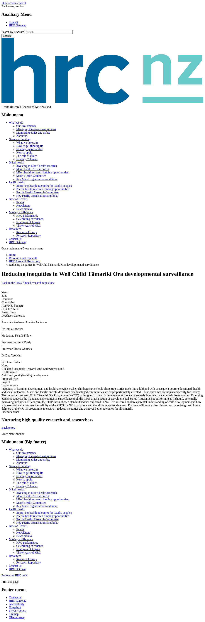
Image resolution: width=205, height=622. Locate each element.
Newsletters (23, 205)
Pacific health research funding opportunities (42, 189)
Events (20, 202)
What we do (16, 122)
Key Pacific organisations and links (37, 195)
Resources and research (23, 258)
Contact (13, 22)
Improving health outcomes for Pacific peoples (44, 185)
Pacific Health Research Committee (37, 192)
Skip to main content (13, 3)
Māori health (16, 162)
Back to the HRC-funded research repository (27, 282)
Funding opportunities (29, 149)
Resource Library (26, 232)
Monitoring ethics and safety (33, 132)
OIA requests (16, 617)
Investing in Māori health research (36, 165)
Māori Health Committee (31, 175)
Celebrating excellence (29, 218)
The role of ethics (26, 155)
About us (21, 135)
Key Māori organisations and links (36, 179)
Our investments (26, 125)
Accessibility (16, 604)
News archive (24, 209)
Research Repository (28, 235)
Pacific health (17, 182)
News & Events (18, 199)
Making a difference (21, 212)
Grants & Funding (19, 139)
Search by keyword (12, 31)
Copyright (15, 607)
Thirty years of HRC (28, 225)
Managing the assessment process (36, 129)
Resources (15, 228)
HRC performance (27, 215)
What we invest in (27, 142)
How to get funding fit (29, 145)
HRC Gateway (17, 25)
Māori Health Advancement (32, 169)
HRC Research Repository (24, 261)
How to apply (24, 152)
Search (7, 36)
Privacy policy (17, 610)
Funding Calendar (27, 159)
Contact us (15, 238)
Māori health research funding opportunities (42, 172)
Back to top (8, 427)
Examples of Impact (28, 222)
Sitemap (13, 614)
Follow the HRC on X (14, 575)
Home (12, 254)
